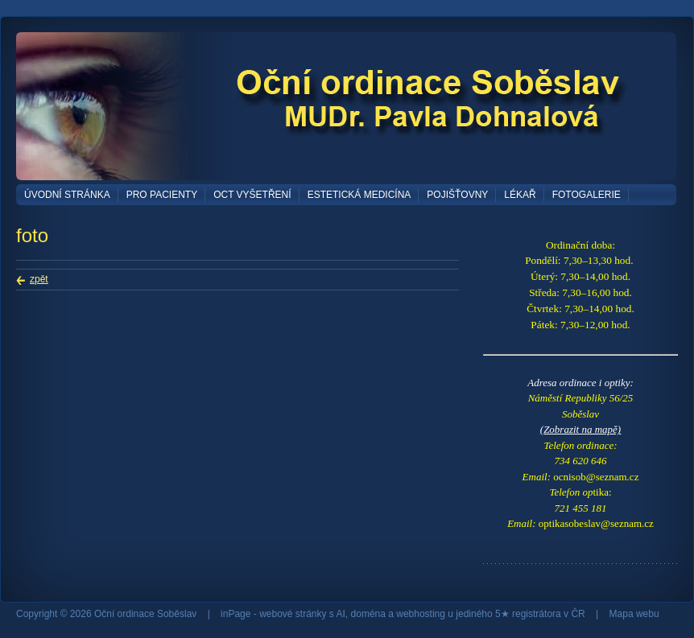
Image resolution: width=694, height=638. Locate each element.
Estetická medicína (359, 194)
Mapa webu (634, 613)
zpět (39, 279)
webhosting (420, 613)
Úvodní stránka (67, 194)
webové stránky (292, 613)
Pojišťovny (457, 194)
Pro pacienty (161, 194)
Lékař (519, 194)
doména (368, 613)
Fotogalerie (586, 194)
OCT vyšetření (252, 194)
